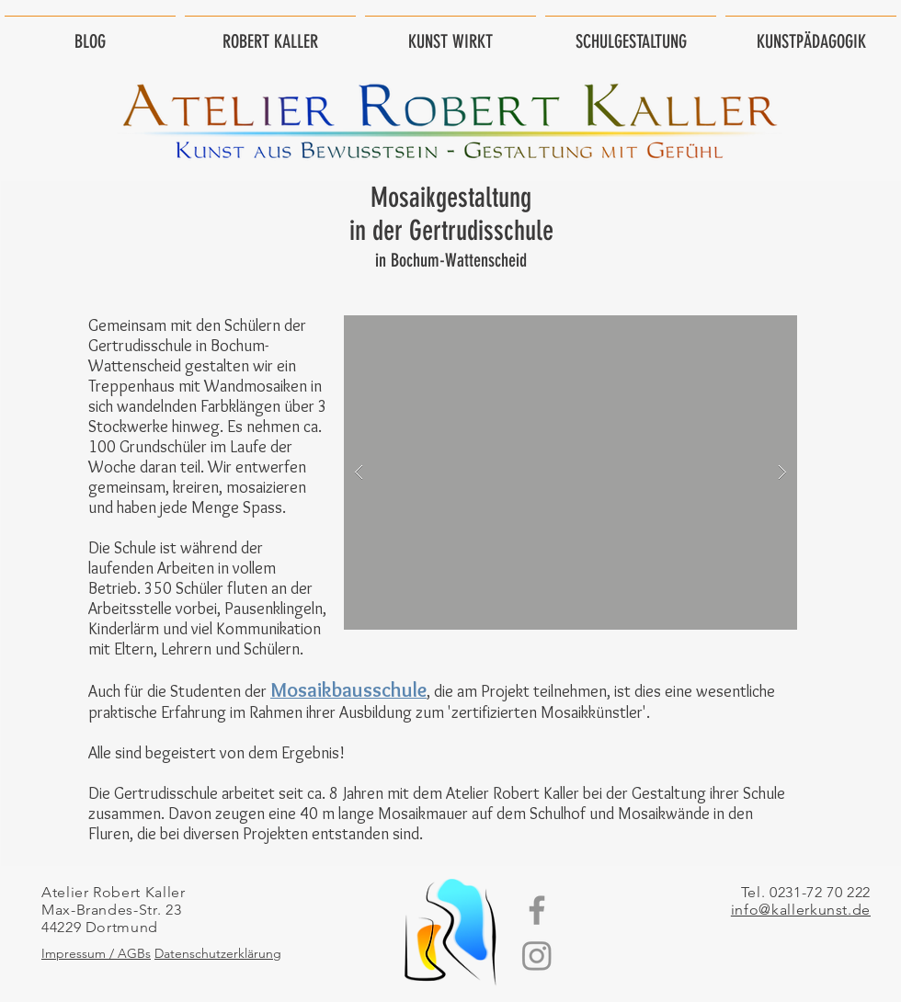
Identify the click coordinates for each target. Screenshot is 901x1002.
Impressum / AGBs (96, 953)
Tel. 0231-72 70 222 (806, 892)
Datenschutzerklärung (217, 953)
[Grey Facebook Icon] (537, 910)
